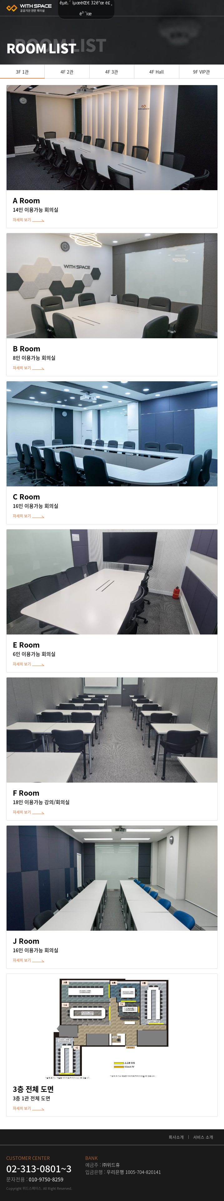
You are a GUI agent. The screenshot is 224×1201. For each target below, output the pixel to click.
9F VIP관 (201, 72)
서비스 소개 (203, 1137)
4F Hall (156, 72)
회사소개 (176, 1137)
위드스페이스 (29, 8)
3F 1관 (22, 72)
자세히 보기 (22, 220)
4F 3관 (111, 72)
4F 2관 (67, 72)
